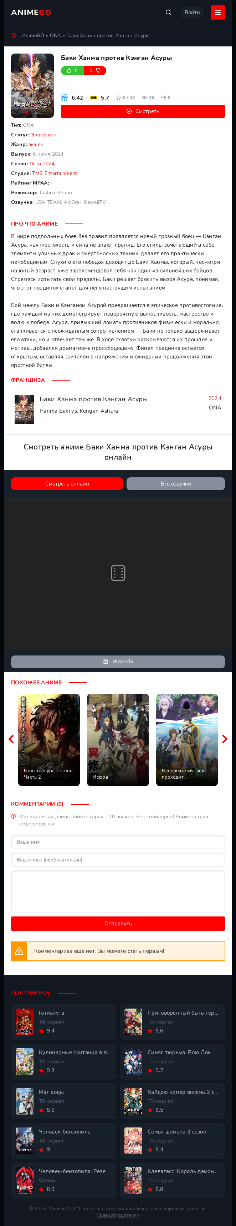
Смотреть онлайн (67, 483)
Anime (31, 12)
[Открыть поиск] (168, 12)
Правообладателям (118, 1215)
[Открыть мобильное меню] (218, 12)
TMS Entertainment (54, 173)
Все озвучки (176, 483)
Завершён (43, 134)
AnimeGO (33, 35)
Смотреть (147, 111)
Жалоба (118, 661)
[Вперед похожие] (225, 740)
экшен (36, 144)
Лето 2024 (42, 163)
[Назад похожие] (11, 740)
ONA (55, 35)
